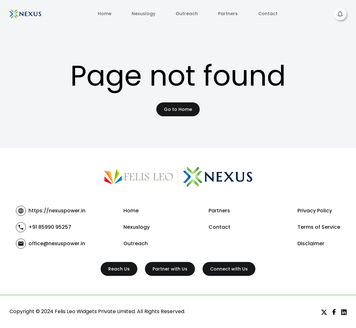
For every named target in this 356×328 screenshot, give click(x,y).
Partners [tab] (228, 13)
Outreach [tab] (187, 13)
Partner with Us (170, 269)
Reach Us (119, 269)
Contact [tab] (268, 13)
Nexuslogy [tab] (143, 13)
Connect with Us (229, 269)
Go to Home (178, 109)
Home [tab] (104, 13)
